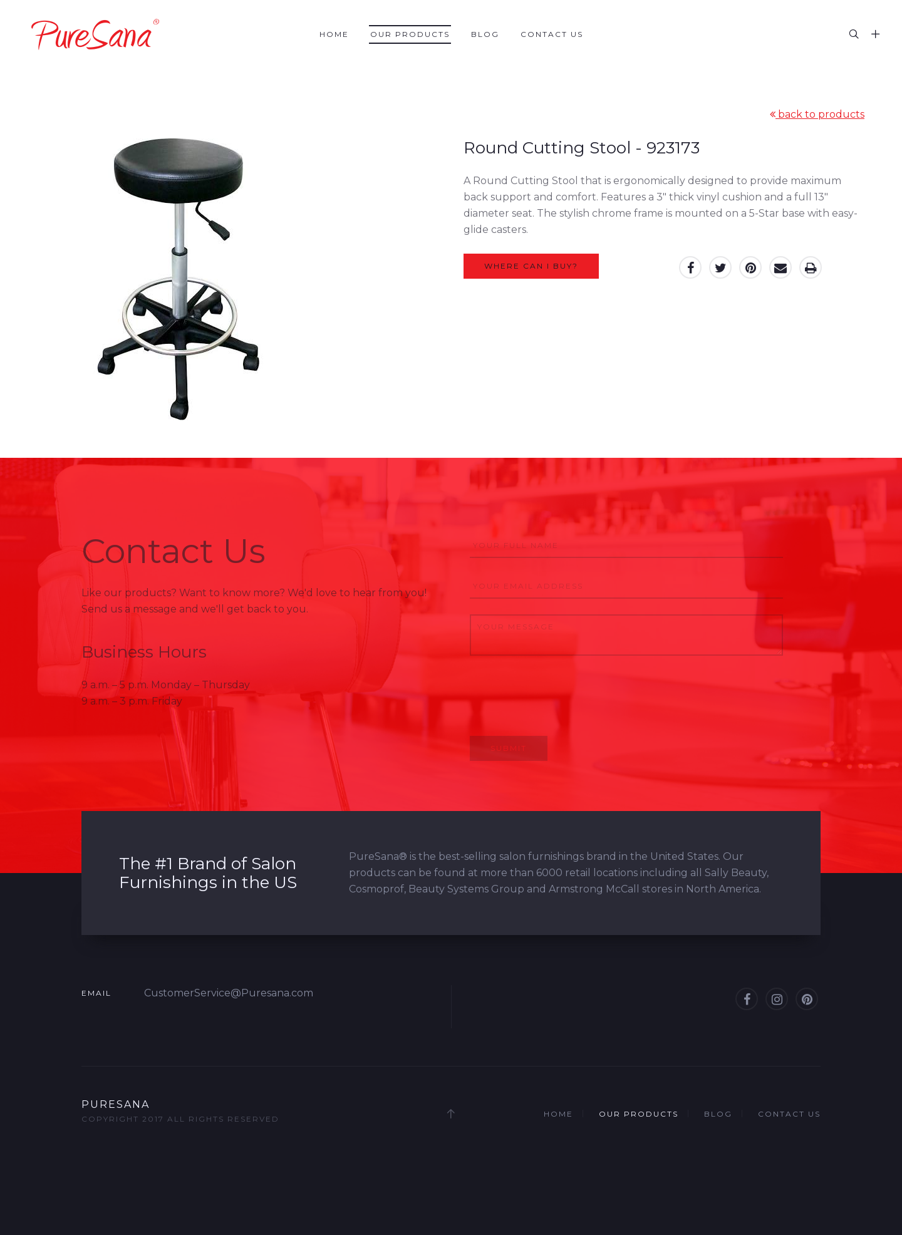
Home (334, 34)
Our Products (410, 34)
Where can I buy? (531, 266)
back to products (817, 114)
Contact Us (552, 34)
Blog (485, 34)
